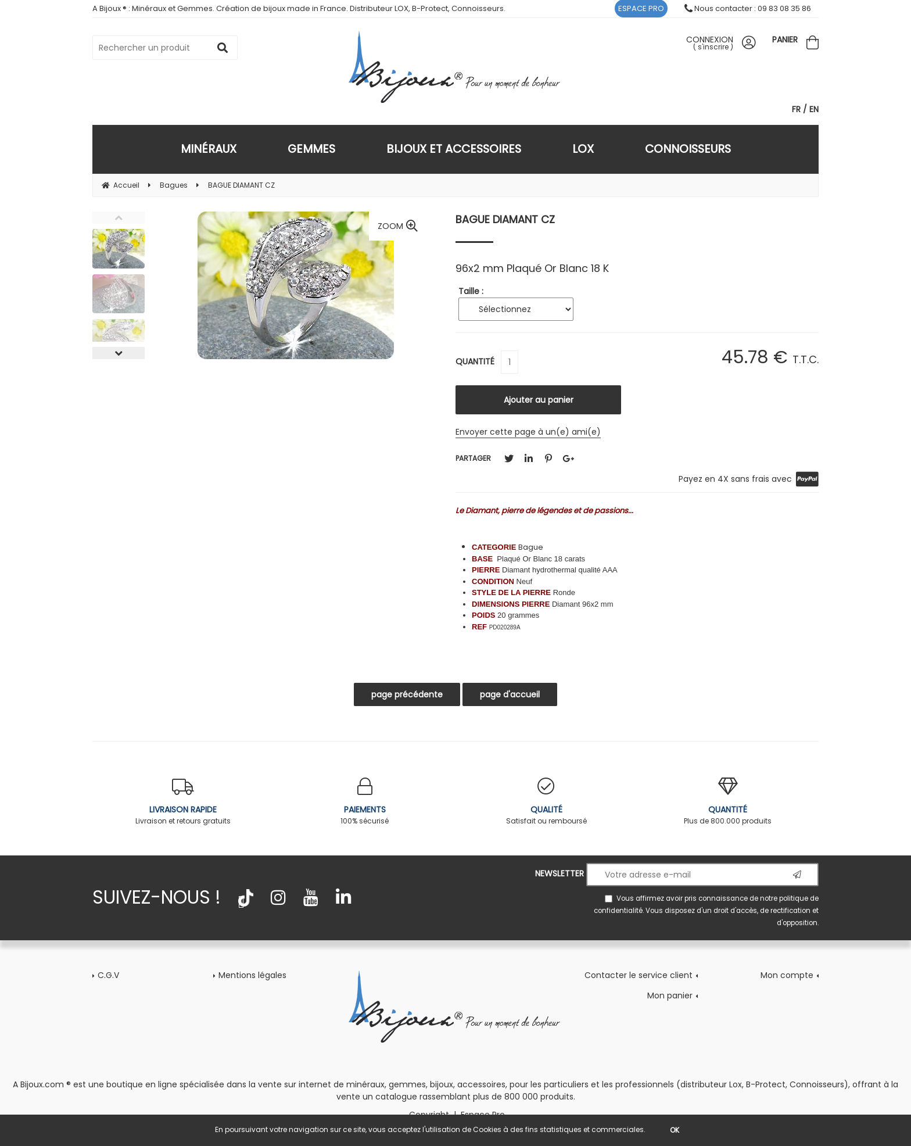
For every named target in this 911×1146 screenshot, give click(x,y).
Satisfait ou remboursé (546, 802)
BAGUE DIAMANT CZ (505, 219)
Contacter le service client (638, 975)
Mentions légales (252, 975)
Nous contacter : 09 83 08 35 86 (747, 8)
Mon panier (670, 995)
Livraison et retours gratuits (183, 802)
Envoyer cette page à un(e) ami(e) (528, 432)
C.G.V (108, 975)
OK (674, 1130)
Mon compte (787, 975)
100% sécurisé (365, 802)
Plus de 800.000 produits (728, 802)
